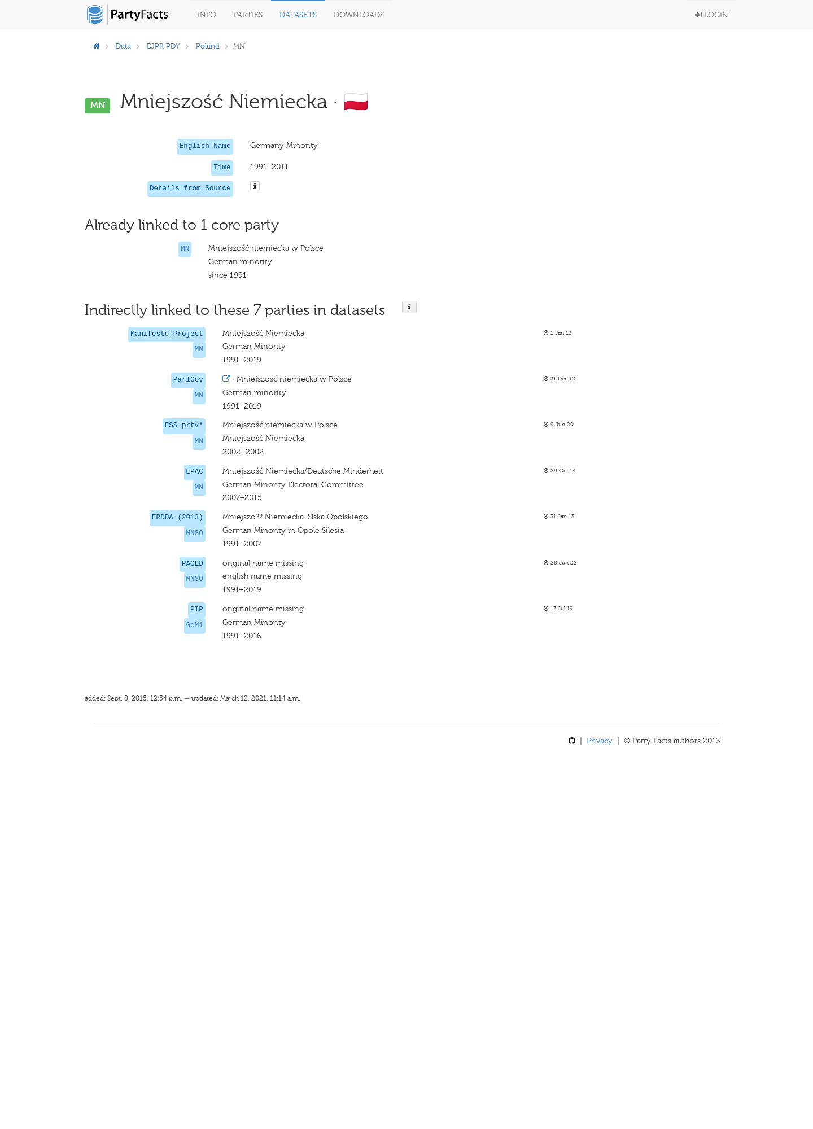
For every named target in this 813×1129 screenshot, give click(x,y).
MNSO (194, 533)
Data (123, 46)
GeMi (194, 625)
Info (207, 15)
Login (711, 15)
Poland (208, 46)
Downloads (359, 15)
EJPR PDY (163, 46)
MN (185, 249)
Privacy (600, 741)
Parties (248, 15)
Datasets (298, 15)
